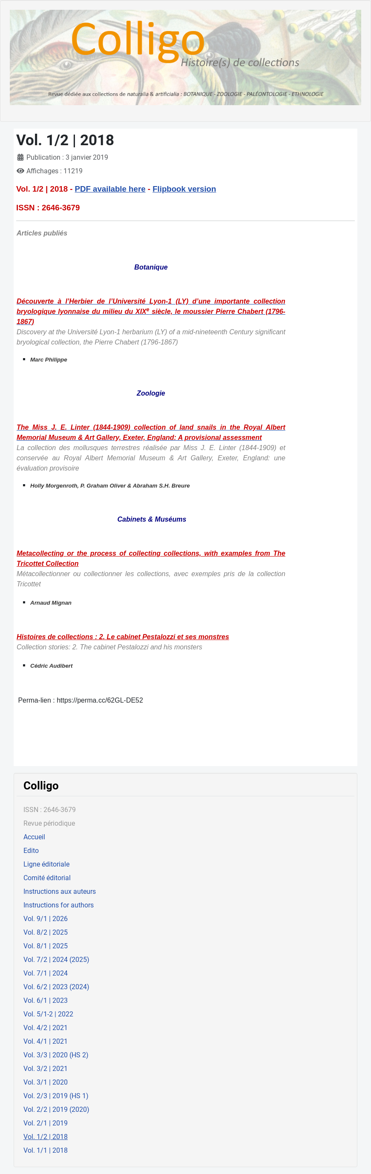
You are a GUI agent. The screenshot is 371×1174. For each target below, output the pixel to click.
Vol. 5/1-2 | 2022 (48, 1014)
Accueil (34, 837)
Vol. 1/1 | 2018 (45, 1150)
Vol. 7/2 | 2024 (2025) (56, 960)
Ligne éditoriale (46, 864)
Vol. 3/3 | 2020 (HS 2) (56, 1055)
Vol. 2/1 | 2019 (45, 1123)
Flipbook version (184, 188)
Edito (31, 851)
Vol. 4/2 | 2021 (45, 1028)
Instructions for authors (58, 905)
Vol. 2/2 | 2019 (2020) (56, 1109)
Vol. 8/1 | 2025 (45, 946)
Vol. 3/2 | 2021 (45, 1069)
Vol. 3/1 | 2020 (45, 1082)
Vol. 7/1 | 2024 (45, 973)
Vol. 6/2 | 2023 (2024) (56, 987)
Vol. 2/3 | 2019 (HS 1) (56, 1096)
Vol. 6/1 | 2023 (45, 1000)
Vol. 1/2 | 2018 (45, 1137)
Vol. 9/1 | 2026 (45, 919)
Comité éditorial (47, 878)
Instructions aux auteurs (59, 891)
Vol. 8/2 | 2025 (45, 932)
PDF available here (110, 188)
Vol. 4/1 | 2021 (45, 1041)
